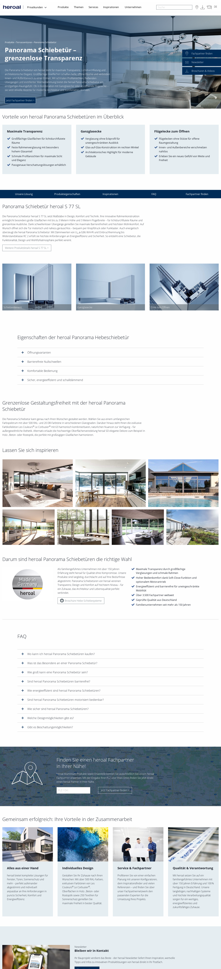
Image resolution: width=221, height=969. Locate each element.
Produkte (63, 7)
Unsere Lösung (24, 194)
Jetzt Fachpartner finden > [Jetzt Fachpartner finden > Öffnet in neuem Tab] (20, 100)
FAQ (153, 194)
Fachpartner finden (197, 194)
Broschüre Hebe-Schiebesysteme (81, 601)
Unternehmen (133, 7)
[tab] (110, 352)
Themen (78, 7)
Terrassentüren (24, 42)
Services (93, 7)
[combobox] (174, 7)
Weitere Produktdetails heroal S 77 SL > (27, 249)
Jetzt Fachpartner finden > (115, 790)
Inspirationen (111, 7)
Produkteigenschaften (67, 194)
